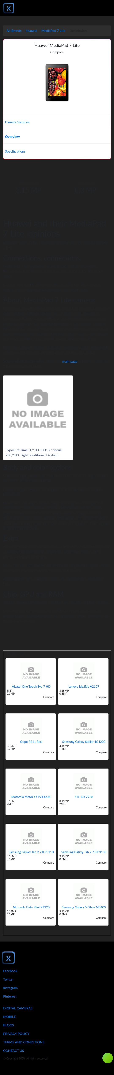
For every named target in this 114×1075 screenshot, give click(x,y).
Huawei (31, 30)
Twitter (8, 979)
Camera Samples (17, 122)
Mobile (9, 1017)
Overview (12, 137)
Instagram (10, 988)
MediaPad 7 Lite (53, 30)
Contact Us (13, 1050)
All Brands (14, 30)
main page (69, 361)
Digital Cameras (18, 1008)
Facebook (10, 971)
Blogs (8, 1025)
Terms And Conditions (23, 1042)
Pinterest (9, 996)
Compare (57, 52)
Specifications (15, 151)
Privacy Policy (16, 1033)
